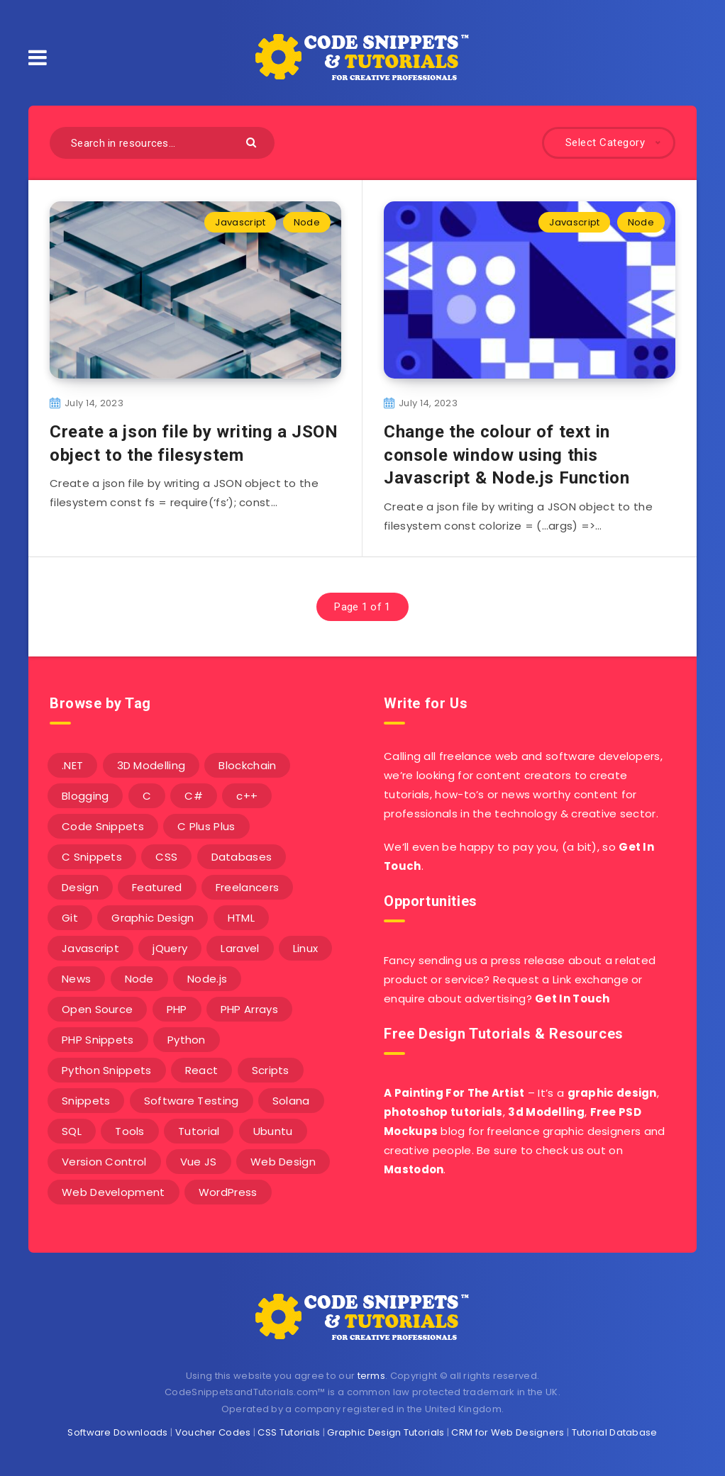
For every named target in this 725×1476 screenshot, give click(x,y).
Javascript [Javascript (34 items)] (90, 948)
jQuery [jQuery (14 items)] (170, 948)
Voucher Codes (213, 1432)
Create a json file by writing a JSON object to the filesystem (194, 443)
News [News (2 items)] (76, 978)
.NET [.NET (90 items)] (72, 765)
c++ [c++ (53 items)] (247, 795)
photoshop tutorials (443, 1112)
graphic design (612, 1092)
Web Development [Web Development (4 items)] (113, 1192)
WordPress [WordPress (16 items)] (228, 1192)
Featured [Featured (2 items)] (157, 887)
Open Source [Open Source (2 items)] (97, 1009)
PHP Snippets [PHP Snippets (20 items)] (98, 1039)
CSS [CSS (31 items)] (166, 856)
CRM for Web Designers (507, 1432)
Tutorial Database (615, 1432)
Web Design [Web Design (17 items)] (283, 1161)
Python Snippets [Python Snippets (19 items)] (107, 1070)
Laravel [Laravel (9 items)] (240, 948)
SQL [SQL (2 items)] (72, 1131)
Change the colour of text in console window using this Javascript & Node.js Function (506, 455)
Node (307, 222)
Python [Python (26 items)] (186, 1039)
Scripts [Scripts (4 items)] (270, 1070)
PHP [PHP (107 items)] (177, 1009)
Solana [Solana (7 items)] (291, 1100)
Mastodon (413, 1169)
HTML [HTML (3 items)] (241, 917)
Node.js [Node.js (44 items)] (207, 978)
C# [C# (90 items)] (193, 795)
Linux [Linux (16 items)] (306, 948)
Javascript (240, 222)
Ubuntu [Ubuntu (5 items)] (273, 1131)
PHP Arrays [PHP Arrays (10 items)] (249, 1009)
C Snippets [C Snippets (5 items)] (92, 856)
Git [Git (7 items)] (70, 917)
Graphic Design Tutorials (385, 1432)
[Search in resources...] (162, 143)
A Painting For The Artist (454, 1092)
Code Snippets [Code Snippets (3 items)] (103, 826)
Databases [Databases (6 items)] (241, 856)
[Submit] (253, 141)
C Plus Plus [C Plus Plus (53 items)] (206, 826)
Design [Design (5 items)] (80, 887)
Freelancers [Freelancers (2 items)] (247, 887)
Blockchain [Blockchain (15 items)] (247, 765)
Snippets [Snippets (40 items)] (86, 1100)
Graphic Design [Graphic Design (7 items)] (152, 917)
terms (372, 1375)
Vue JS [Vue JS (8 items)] (198, 1161)
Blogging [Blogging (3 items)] (85, 795)
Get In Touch (572, 998)
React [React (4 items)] (201, 1070)
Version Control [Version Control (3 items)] (104, 1161)
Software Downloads (117, 1432)
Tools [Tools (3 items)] (130, 1131)
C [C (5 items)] (147, 795)
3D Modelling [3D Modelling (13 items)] (151, 765)
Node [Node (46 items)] (139, 978)
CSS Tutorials (289, 1432)
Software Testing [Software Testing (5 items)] (191, 1100)
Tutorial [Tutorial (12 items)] (198, 1131)
